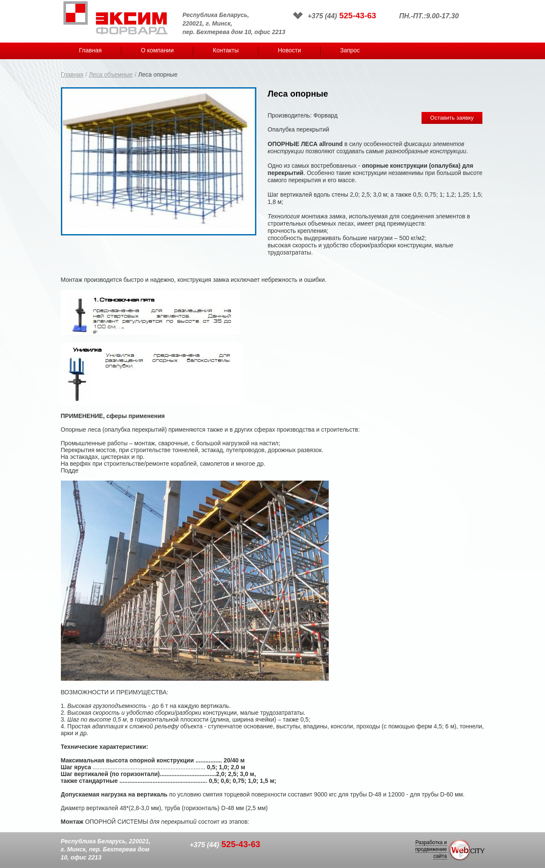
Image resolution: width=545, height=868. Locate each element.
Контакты (225, 50)
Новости (289, 50)
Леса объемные (111, 74)
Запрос (350, 50)
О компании (157, 50)
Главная (90, 50)
